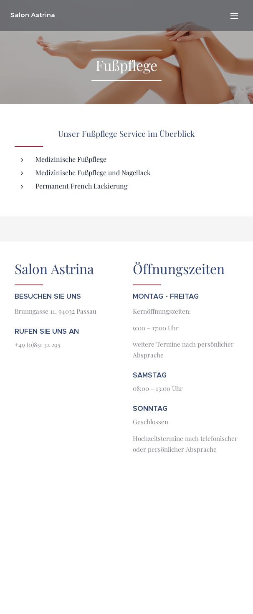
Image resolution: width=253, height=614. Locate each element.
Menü (234, 15)
